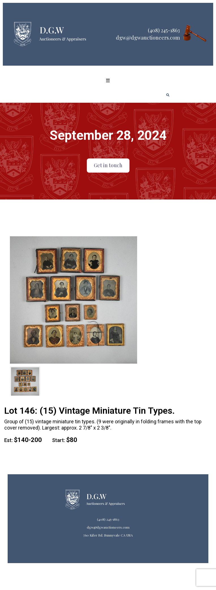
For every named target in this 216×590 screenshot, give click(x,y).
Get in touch (108, 165)
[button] (108, 80)
